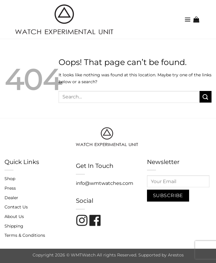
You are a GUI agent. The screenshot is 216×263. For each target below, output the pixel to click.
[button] (187, 19)
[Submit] (206, 97)
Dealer (11, 197)
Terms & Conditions (24, 235)
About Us (14, 216)
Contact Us (16, 207)
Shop (9, 178)
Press (10, 188)
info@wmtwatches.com (104, 183)
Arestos (176, 255)
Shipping (13, 226)
